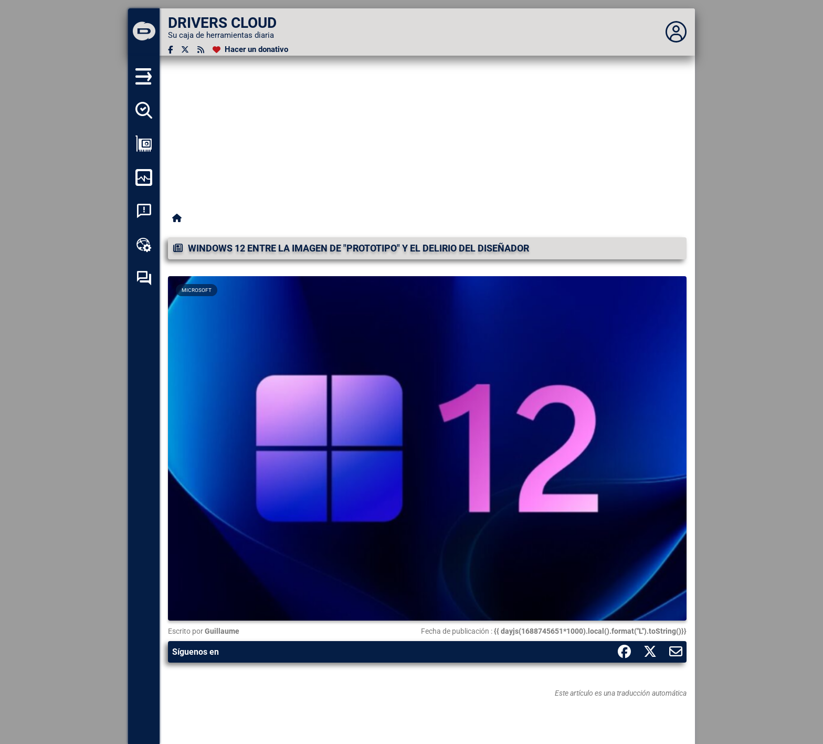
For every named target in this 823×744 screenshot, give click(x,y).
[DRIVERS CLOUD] (144, 32)
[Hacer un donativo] (250, 50)
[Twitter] (185, 50)
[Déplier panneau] (676, 32)
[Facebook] (170, 50)
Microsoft (197, 290)
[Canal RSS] (200, 50)
